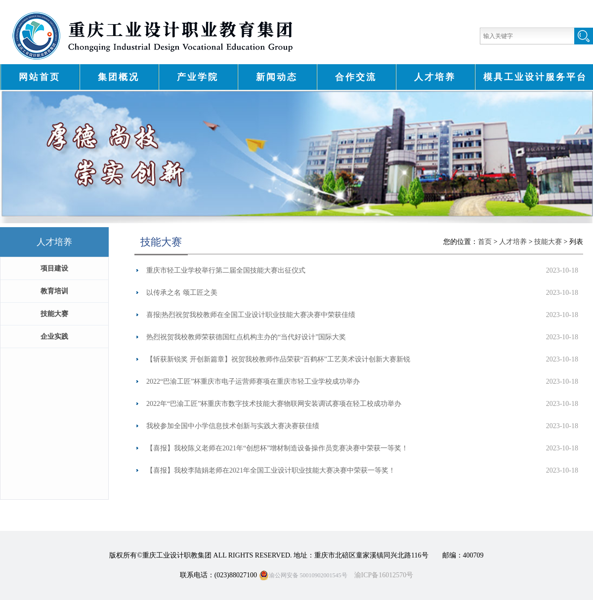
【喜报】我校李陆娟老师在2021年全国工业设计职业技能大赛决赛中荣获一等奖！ (270, 470)
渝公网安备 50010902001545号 (303, 575)
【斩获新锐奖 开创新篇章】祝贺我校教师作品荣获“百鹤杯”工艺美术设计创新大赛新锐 (278, 359)
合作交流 (356, 77)
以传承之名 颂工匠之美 (181, 292)
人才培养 (435, 77)
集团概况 (118, 77)
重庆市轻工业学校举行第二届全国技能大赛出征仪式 (225, 270)
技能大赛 (548, 241)
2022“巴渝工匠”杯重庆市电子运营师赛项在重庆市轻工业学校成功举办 (253, 381)
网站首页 (39, 77)
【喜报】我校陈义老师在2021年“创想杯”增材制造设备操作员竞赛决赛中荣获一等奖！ (277, 448)
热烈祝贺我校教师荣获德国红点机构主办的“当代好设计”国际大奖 (246, 337)
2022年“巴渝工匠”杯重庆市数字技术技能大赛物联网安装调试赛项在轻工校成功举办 (273, 403)
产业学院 (197, 77)
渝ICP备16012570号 (384, 575)
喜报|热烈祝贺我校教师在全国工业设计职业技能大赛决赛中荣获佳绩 (250, 315)
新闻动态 (276, 77)
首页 (486, 241)
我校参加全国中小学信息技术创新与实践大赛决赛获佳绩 (232, 426)
